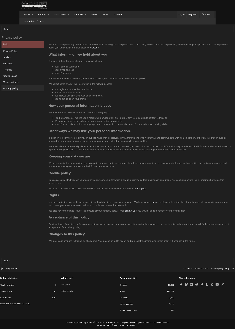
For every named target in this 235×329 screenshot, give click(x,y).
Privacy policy (31, 89)
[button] (32, 14)
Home (27, 14)
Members (78, 14)
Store (94, 14)
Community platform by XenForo (94, 323)
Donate (118, 14)
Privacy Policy (31, 52)
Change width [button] (32, 269)
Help (206, 269)
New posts (76, 283)
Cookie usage (30, 76)
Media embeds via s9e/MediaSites (151, 323)
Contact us (167, 269)
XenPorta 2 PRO (105, 325)
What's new (59, 14)
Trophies (28, 70)
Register (40, 21)
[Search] (207, 14)
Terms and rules (32, 83)
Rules (105, 14)
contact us (160, 48)
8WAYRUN (132, 325)
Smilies (27, 58)
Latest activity (29, 21)
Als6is (161, 304)
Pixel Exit (132, 323)
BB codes (28, 64)
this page (162, 195)
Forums (42, 14)
